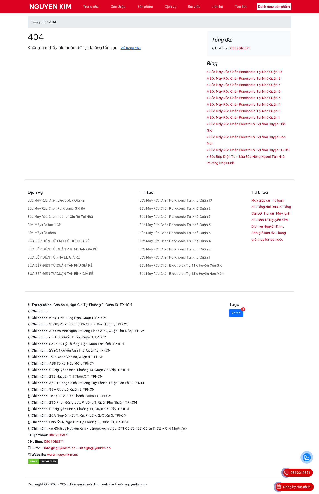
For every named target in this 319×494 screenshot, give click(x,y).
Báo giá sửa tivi (263, 233)
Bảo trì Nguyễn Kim (273, 220)
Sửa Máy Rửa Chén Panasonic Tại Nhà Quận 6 (244, 91)
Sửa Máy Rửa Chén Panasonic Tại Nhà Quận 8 (243, 78)
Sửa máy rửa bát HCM (45, 225)
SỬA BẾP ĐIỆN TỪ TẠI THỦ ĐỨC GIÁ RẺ (59, 241)
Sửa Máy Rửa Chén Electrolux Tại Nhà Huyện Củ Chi (248, 150)
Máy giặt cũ (260, 200)
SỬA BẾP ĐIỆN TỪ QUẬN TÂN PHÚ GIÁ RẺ (60, 265)
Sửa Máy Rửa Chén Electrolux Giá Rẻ (56, 200)
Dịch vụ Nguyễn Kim (266, 226)
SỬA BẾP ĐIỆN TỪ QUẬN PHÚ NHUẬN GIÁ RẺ (62, 249)
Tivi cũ (268, 213)
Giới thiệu (118, 6)
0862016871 (239, 48)
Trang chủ (91, 6)
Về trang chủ (131, 48)
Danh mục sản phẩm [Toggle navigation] (274, 6)
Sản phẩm (145, 6)
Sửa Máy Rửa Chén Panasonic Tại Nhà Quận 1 (243, 117)
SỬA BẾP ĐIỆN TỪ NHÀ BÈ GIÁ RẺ (54, 257)
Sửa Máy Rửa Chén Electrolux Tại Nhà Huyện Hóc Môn (182, 274)
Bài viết (194, 6)
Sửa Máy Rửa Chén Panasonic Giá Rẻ (56, 208)
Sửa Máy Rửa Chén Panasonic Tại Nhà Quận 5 (244, 98)
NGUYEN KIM (50, 6)
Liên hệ (217, 6)
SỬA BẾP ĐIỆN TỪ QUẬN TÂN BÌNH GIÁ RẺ (60, 274)
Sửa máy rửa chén (42, 233)
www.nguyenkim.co (62, 454)
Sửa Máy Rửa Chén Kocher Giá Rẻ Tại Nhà (60, 217)
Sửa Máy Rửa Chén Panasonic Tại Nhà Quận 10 (244, 72)
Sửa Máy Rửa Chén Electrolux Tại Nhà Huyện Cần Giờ (181, 265)
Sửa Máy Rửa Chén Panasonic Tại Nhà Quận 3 (244, 111)
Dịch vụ (170, 6)
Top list (241, 6)
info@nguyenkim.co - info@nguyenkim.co (77, 448)
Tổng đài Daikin (269, 207)
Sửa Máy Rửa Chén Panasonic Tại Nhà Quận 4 (244, 104)
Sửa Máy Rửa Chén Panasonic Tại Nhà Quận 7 (243, 85)
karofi (237, 312)
